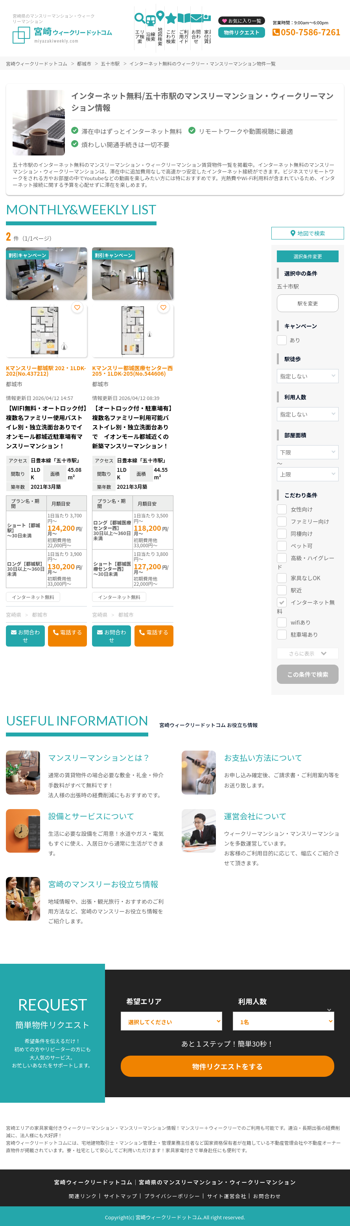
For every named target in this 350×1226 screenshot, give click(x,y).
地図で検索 (311, 232)
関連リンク (83, 1194)
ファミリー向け (310, 519)
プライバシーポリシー (172, 1194)
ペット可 (302, 544)
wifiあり (301, 620)
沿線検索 (150, 36)
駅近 (296, 588)
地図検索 (160, 36)
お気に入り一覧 (244, 20)
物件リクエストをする (227, 1064)
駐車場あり (304, 632)
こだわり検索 (171, 36)
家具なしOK (305, 576)
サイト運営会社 (226, 1194)
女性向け (302, 508)
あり (294, 338)
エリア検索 (140, 36)
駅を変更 (307, 301)
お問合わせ (196, 36)
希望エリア (144, 999)
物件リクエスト (242, 32)
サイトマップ (121, 1194)
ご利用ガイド (184, 36)
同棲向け (302, 531)
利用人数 (252, 999)
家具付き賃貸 (209, 36)
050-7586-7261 (311, 32)
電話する (71, 632)
